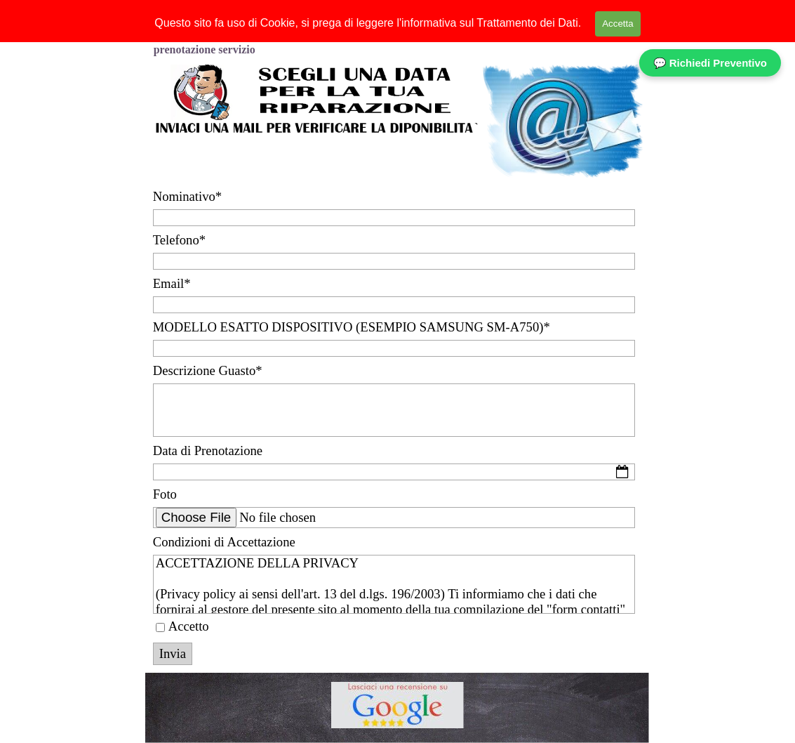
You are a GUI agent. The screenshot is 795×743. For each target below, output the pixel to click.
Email (172, 283)
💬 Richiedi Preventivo (710, 63)
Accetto (188, 626)
